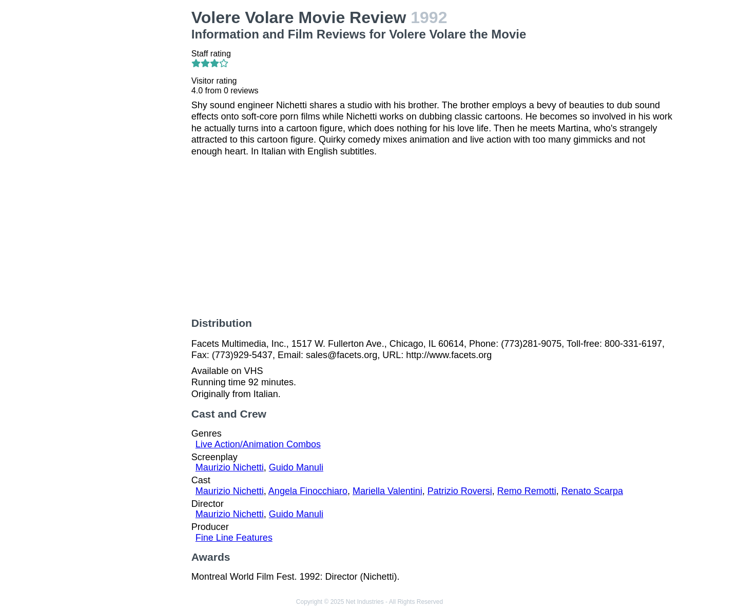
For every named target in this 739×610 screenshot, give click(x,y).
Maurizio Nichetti (230, 467)
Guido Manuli (296, 467)
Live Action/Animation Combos (258, 444)
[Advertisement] (128, 162)
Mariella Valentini (387, 491)
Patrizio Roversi (459, 491)
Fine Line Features (234, 538)
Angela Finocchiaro (307, 491)
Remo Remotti (526, 491)
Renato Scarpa (592, 491)
